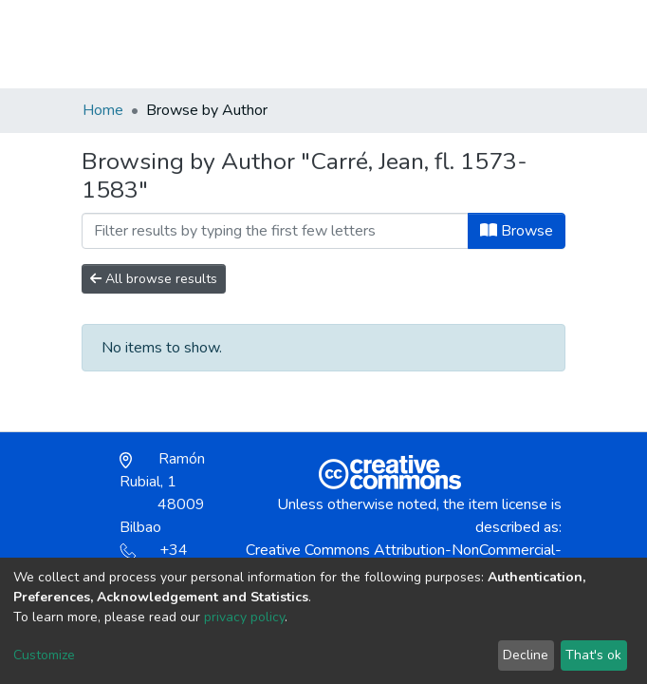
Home (103, 110)
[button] (455, 53)
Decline (525, 655)
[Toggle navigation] (553, 44)
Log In (496, 43)
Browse (516, 230)
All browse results (153, 279)
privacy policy (244, 617)
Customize (44, 655)
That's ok (593, 655)
